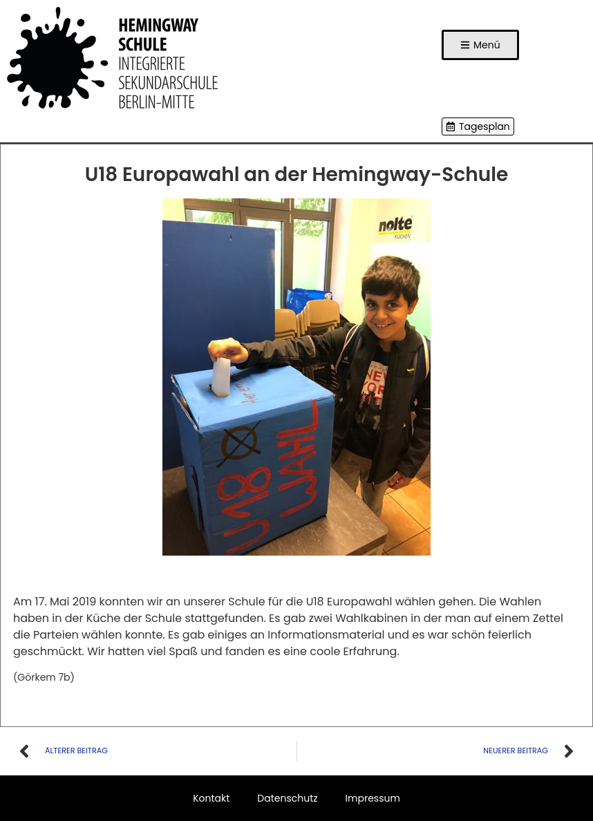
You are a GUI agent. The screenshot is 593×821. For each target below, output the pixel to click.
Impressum (373, 798)
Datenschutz (287, 798)
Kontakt (211, 798)
